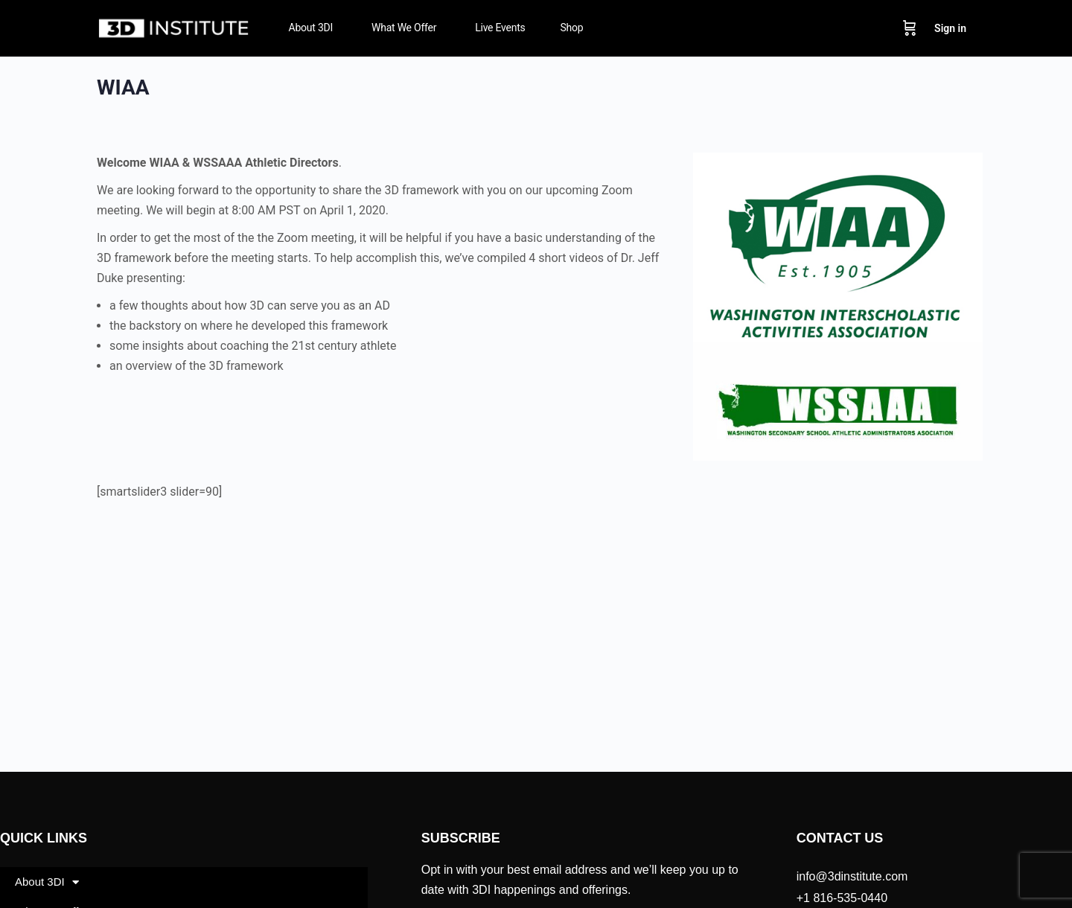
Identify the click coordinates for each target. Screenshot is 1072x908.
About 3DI (47, 882)
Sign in (950, 28)
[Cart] (909, 28)
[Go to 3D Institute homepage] (174, 26)
